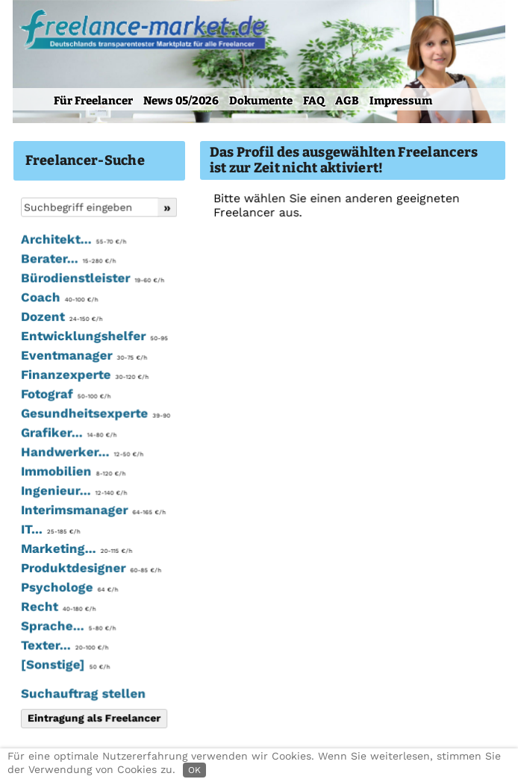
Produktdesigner (90, 568)
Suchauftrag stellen (82, 693)
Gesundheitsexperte (94, 414)
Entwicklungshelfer (93, 337)
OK (194, 770)
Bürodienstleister (91, 279)
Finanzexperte (84, 376)
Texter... (63, 645)
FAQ (314, 100)
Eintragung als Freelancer (93, 718)
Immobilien (72, 472)
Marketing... (75, 549)
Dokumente (261, 100)
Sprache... (67, 626)
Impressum (400, 100)
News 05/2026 (181, 100)
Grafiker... (68, 433)
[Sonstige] (64, 664)
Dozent (61, 317)
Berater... (67, 260)
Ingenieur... (73, 491)
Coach (58, 299)
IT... (49, 529)
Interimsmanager (92, 511)
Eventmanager (83, 356)
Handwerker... (81, 452)
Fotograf (65, 395)
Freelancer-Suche (85, 160)
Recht (57, 607)
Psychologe (68, 588)
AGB (347, 100)
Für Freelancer (93, 100)
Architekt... (72, 241)
